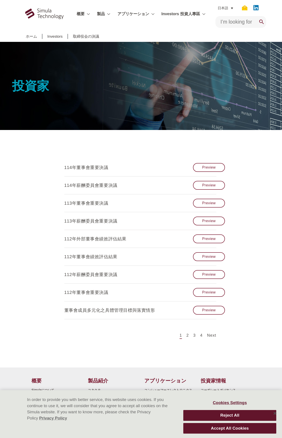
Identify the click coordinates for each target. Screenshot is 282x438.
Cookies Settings (230, 402)
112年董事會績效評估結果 (90, 256)
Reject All (229, 415)
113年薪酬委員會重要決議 (90, 221)
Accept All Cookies (230, 428)
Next (211, 335)
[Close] (275, 413)
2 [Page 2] (187, 335)
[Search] (259, 22)
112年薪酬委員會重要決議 (90, 274)
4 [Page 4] (201, 335)
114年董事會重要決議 (86, 167)
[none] (223, 8)
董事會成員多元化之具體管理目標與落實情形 (109, 310)
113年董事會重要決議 (86, 203)
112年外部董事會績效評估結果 (95, 238)
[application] (89, 13)
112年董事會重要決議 (86, 292)
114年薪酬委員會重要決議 (90, 185)
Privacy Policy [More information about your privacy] (53, 418)
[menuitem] (223, 8)
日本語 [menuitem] (220, 8)
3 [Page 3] (194, 335)
